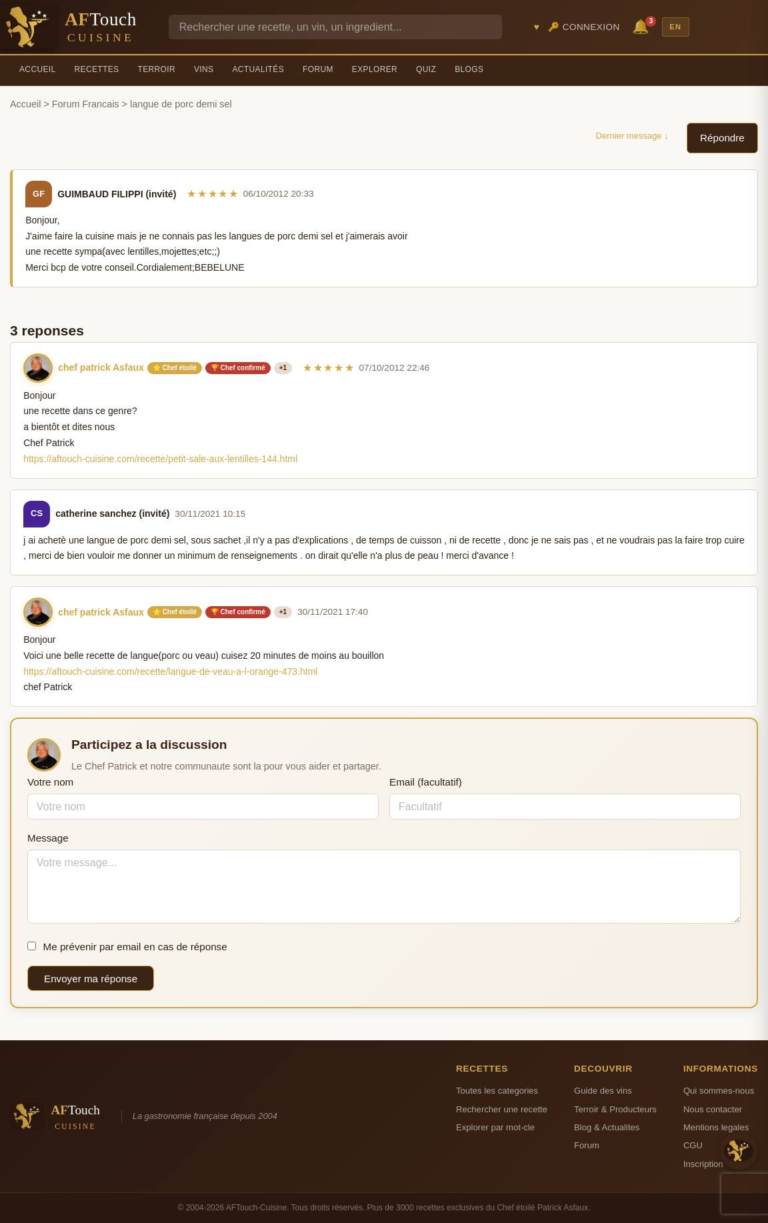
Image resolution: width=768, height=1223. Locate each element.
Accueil (37, 69)
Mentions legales (716, 1127)
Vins (203, 69)
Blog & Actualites (606, 1127)
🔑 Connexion (584, 27)
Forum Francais (85, 104)
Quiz (426, 69)
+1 (283, 367)
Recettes (97, 69)
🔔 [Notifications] (642, 25)
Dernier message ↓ (632, 136)
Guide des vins (603, 1091)
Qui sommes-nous (718, 1091)
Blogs (469, 69)
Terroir (156, 69)
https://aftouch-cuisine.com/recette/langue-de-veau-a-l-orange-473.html (170, 671)
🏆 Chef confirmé (238, 367)
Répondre (722, 137)
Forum (318, 69)
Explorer (374, 69)
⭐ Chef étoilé (175, 367)
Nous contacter (712, 1109)
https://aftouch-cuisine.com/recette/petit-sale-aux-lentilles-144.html (160, 458)
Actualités (258, 69)
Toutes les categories (497, 1091)
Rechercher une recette (501, 1109)
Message (48, 838)
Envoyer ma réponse (90, 978)
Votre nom (50, 782)
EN (675, 27)
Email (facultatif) (425, 782)
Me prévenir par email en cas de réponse (127, 946)
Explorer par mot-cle (495, 1127)
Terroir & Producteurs (615, 1109)
